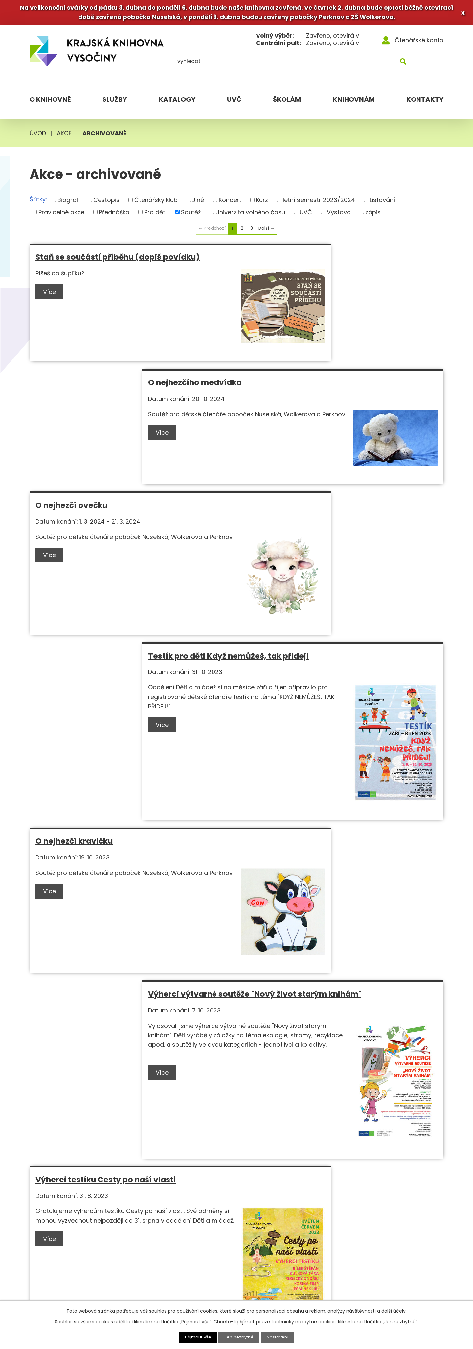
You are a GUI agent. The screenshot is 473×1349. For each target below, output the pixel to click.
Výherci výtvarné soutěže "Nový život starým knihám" (336, 575)
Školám (287, 101)
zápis (373, 214)
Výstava (339, 214)
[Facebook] (394, 1202)
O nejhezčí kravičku (74, 570)
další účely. (394, 1310)
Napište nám (296, 1266)
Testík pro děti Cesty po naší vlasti (103, 950)
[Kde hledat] (411, 65)
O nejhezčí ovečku (71, 384)
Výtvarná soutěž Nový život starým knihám (332, 765)
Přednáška (114, 214)
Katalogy (177, 101)
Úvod (38, 135)
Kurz (262, 202)
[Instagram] (406, 1202)
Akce (64, 135)
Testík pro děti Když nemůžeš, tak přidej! (327, 384)
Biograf (68, 202)
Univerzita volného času (250, 214)
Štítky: (38, 201)
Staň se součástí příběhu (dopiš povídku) (117, 259)
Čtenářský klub (156, 202)
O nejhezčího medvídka (293, 259)
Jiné (198, 202)
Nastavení (279, 1337)
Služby (114, 101)
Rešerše (174, 1266)
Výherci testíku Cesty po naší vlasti (105, 765)
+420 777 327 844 (68, 1285)
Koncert (230, 202)
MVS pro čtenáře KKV (193, 1256)
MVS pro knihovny (188, 1247)
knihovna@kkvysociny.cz (77, 1297)
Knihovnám (354, 101)
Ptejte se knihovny (189, 1275)
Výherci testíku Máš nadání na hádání (322, 950)
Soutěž (191, 214)
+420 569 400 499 (68, 1273)
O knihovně (50, 101)
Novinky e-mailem (304, 1256)
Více (50, 294)
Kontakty (424, 101)
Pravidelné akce (61, 214)
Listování (382, 202)
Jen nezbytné (239, 1337)
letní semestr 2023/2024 (319, 202)
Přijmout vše (196, 1337)
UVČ (234, 101)
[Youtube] (419, 1200)
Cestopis (106, 202)
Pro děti (155, 214)
